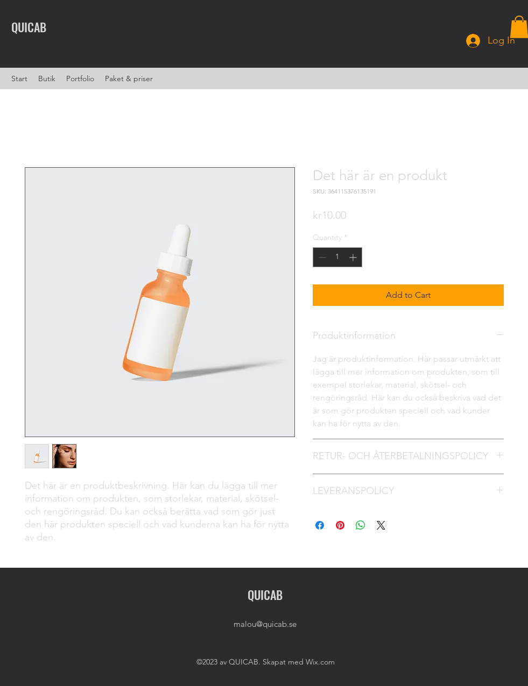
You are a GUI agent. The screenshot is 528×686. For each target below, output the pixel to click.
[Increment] (354, 257)
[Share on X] (381, 525)
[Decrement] (321, 257)
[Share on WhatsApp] (360, 525)
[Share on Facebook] (319, 525)
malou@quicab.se (265, 624)
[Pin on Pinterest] (340, 525)
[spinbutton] (337, 257)
